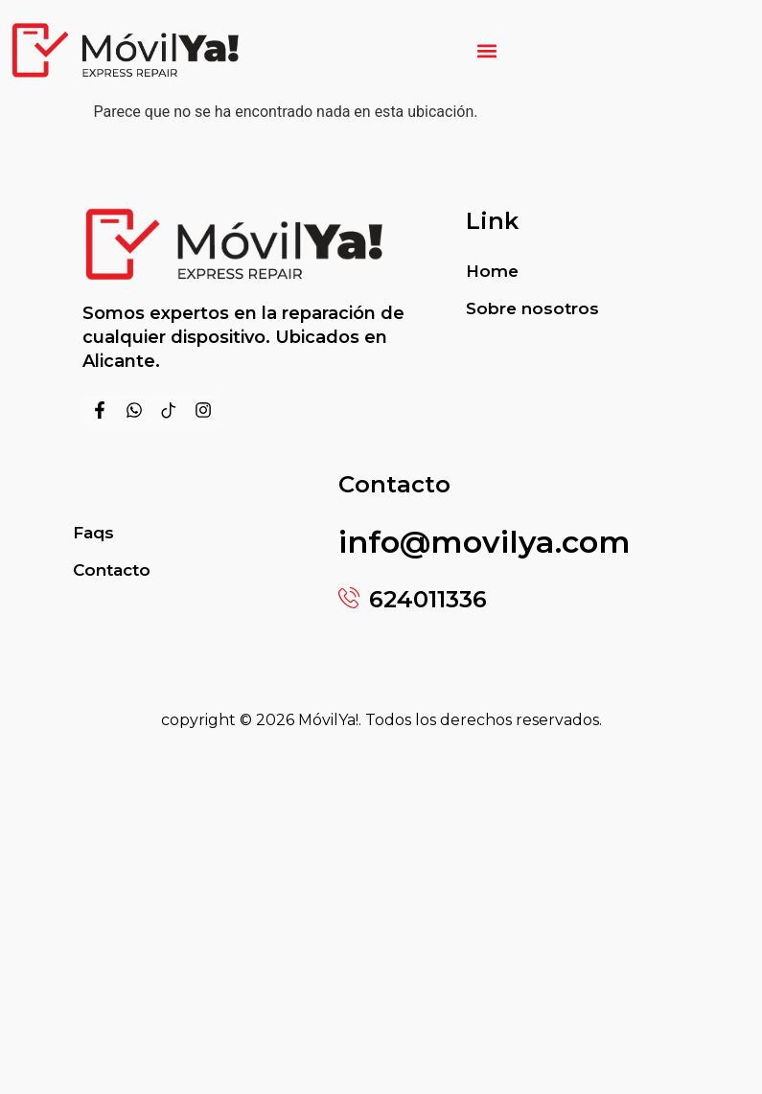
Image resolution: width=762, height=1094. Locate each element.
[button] (487, 50)
